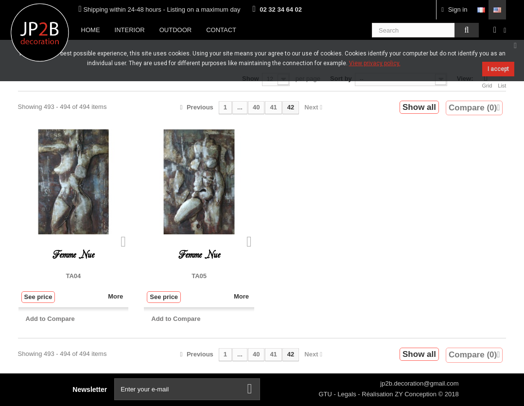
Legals (347, 394)
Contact (221, 30)
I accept (498, 69)
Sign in (454, 9)
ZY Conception (416, 394)
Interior (130, 30)
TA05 (199, 276)
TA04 (73, 276)
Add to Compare (50, 318)
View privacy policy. (375, 63)
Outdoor (175, 30)
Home (90, 30)
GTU (325, 394)
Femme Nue (73, 255)
